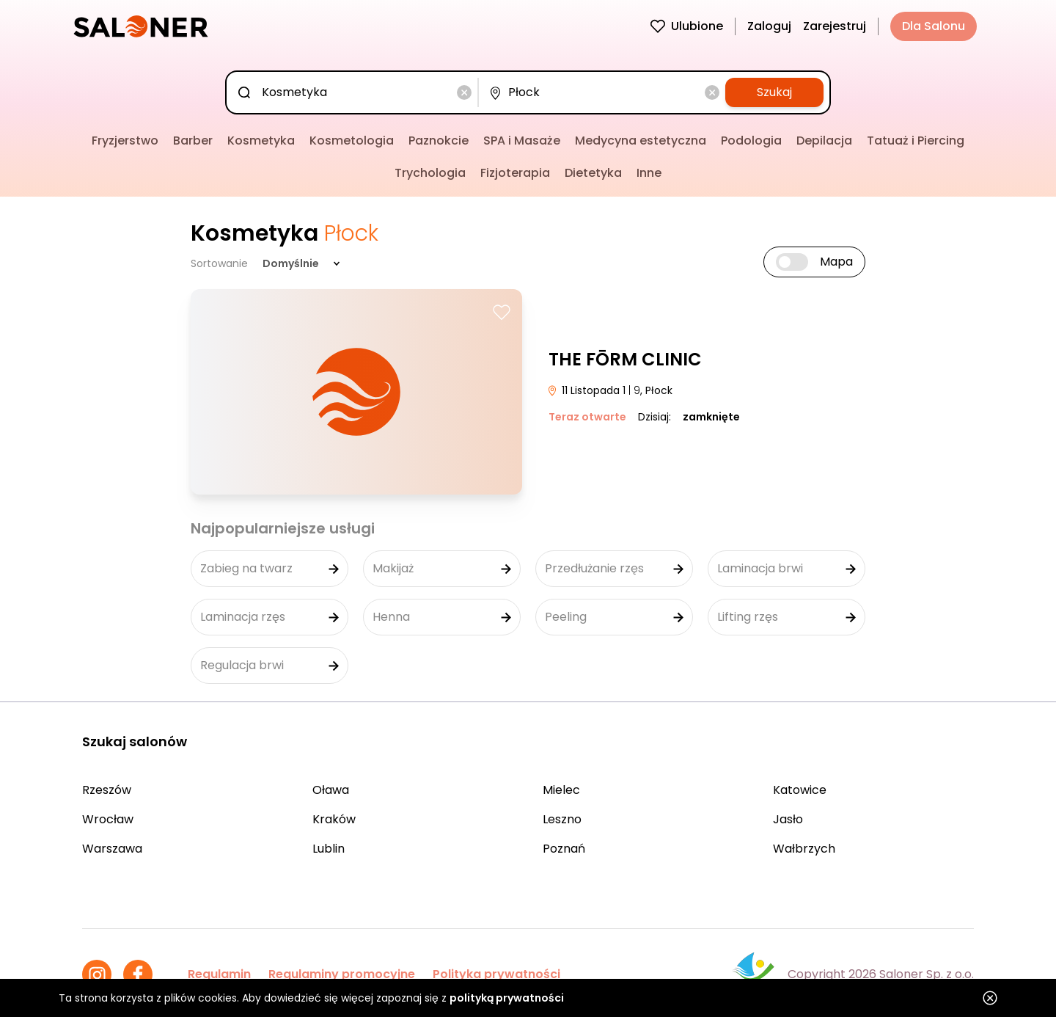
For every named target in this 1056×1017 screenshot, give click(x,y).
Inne (649, 172)
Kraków (334, 819)
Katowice (799, 789)
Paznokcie (438, 140)
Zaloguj (769, 26)
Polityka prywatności (496, 974)
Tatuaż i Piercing (915, 140)
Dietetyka (593, 172)
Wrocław (107, 819)
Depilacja (824, 140)
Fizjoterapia (515, 172)
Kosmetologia (351, 140)
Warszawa (112, 848)
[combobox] (354, 92)
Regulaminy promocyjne (341, 974)
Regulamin (219, 974)
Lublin (328, 848)
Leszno (562, 819)
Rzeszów (106, 789)
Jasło (788, 819)
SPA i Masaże (521, 140)
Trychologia (430, 172)
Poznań (564, 848)
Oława (330, 789)
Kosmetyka (261, 140)
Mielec (561, 789)
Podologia (751, 140)
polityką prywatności (507, 998)
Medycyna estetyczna (640, 140)
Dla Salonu (933, 26)
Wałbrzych (804, 848)
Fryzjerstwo (125, 140)
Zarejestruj (834, 26)
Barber (193, 140)
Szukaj (774, 92)
